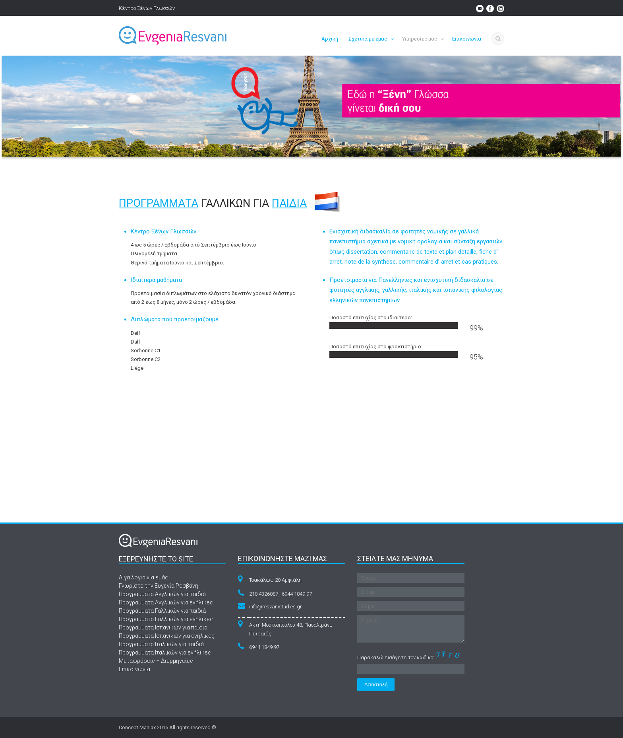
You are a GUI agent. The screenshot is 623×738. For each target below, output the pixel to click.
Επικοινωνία (466, 39)
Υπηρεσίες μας (419, 39)
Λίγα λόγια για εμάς (143, 577)
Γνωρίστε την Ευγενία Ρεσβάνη (158, 586)
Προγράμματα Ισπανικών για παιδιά (163, 627)
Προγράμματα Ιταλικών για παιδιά (161, 644)
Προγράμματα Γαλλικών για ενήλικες (166, 619)
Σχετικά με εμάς (367, 39)
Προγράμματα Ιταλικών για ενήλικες (165, 652)
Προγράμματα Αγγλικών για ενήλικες (166, 602)
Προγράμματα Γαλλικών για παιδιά (162, 611)
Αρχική (329, 39)
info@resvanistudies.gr (275, 607)
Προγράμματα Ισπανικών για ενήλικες (167, 636)
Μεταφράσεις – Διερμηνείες (156, 661)
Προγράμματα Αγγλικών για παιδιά (162, 594)
